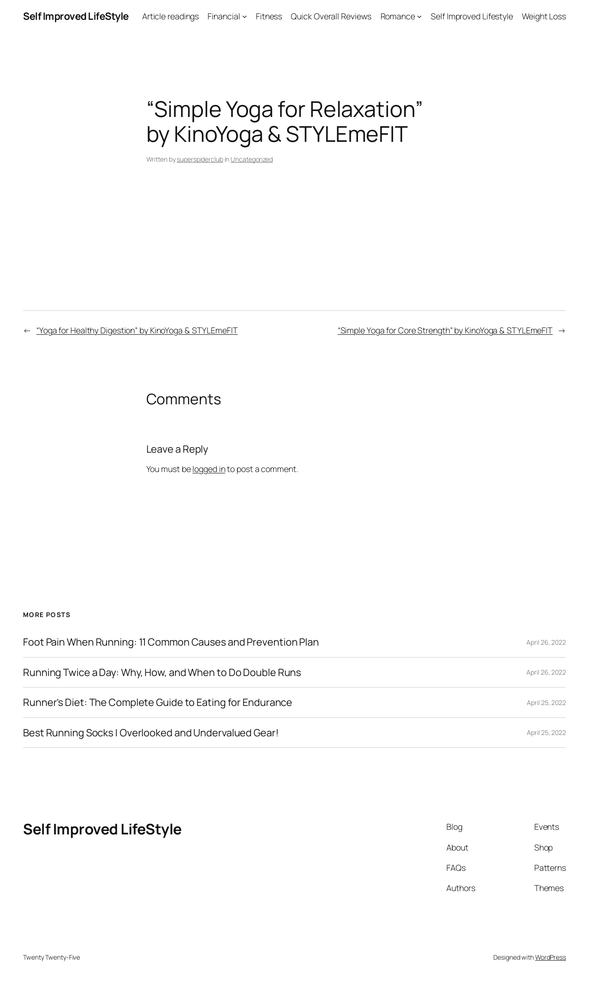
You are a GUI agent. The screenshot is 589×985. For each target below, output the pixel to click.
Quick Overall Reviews (331, 16)
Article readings (170, 16)
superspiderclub (200, 159)
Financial (224, 16)
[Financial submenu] (244, 16)
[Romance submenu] (419, 16)
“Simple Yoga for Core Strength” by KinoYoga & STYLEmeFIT (445, 330)
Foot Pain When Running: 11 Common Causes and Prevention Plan (171, 641)
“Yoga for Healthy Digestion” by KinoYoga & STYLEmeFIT (137, 330)
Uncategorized (252, 159)
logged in (208, 468)
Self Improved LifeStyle (76, 16)
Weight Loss (544, 16)
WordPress (550, 957)
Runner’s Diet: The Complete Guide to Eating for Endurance (157, 702)
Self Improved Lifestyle (472, 16)
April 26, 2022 (546, 642)
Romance (398, 16)
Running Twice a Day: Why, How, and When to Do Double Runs (162, 672)
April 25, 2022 (546, 702)
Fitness (269, 16)
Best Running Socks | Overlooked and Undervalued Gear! (151, 732)
